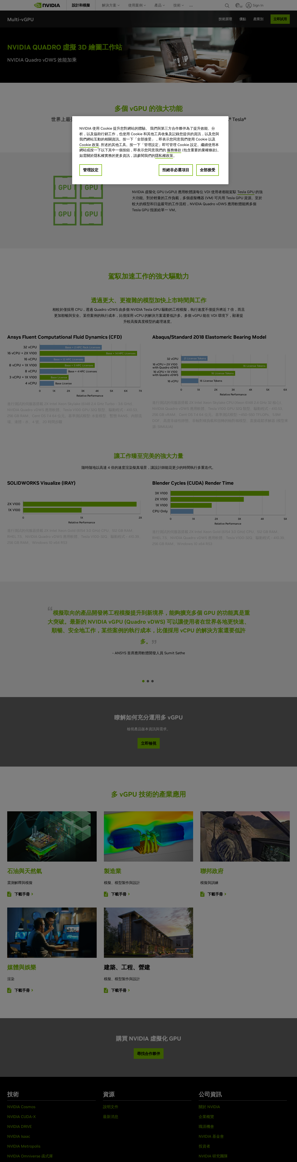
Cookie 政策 (89, 144)
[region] (150, 150)
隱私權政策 (164, 155)
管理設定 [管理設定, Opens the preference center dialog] (90, 169)
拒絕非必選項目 (175, 169)
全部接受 (207, 169)
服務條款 (174, 150)
